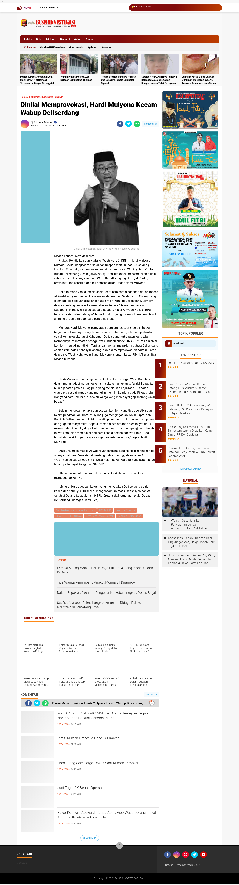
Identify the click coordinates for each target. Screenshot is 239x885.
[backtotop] (119, 846)
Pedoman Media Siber (189, 865)
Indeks (28, 39)
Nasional (178, 343)
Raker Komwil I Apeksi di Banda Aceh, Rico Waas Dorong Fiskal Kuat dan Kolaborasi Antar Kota (106, 821)
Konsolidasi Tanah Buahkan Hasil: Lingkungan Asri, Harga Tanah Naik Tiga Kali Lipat (191, 529)
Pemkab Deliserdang (131, 516)
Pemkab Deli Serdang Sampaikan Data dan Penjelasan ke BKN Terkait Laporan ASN (193, 442)
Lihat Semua (89, 839)
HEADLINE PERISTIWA (69, 516)
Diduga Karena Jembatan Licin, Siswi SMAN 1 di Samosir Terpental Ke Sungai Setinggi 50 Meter (37, 80)
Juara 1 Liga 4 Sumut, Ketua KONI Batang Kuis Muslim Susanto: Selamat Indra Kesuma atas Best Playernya (194, 385)
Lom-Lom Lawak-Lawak (100, 516)
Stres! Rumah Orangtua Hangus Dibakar (99, 740)
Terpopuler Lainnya (190, 456)
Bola (39, 39)
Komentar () (150, 123)
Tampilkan (151, 696)
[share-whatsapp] (137, 124)
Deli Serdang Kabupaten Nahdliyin (54, 96)
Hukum (31, 47)
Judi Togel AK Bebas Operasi (87, 789)
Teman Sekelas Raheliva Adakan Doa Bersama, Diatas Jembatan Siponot (118, 80)
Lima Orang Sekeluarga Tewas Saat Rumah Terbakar (102, 768)
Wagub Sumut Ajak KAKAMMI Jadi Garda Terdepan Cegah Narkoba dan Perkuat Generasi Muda (107, 721)
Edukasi (50, 39)
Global (90, 39)
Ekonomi (65, 39)
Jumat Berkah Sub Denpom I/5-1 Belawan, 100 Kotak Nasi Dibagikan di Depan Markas (195, 404)
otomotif (108, 47)
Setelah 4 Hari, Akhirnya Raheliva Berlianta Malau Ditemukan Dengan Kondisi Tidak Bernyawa (159, 80)
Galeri (77, 39)
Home (27, 7)
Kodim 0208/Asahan (53, 47)
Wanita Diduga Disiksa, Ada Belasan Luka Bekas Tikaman (76, 78)
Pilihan (93, 47)
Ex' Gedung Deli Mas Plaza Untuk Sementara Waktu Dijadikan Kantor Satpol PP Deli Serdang (193, 423)
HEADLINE (106, 510)
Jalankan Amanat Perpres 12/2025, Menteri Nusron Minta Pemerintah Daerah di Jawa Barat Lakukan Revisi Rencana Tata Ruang (191, 547)
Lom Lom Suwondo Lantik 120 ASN (195, 364)
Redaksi (169, 865)
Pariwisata (77, 47)
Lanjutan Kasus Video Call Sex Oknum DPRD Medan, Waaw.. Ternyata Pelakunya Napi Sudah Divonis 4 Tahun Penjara (199, 80)
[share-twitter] (128, 124)
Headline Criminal (127, 510)
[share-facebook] (120, 124)
